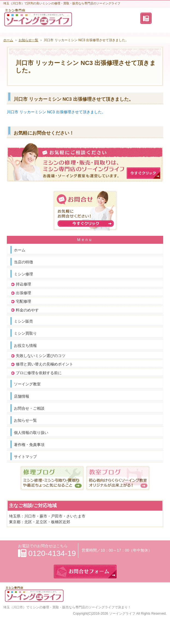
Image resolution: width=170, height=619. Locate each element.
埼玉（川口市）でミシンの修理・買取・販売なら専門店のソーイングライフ (59, 607)
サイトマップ (25, 456)
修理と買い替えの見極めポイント (44, 364)
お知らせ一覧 (25, 420)
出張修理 (23, 293)
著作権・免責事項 (29, 444)
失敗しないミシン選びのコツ (40, 355)
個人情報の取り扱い (31, 432)
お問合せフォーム (159, 18)
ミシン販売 (23, 321)
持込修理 (23, 284)
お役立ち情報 (25, 345)
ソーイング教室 (27, 384)
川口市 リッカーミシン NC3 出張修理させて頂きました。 (56, 112)
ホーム (19, 250)
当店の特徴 (23, 262)
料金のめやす (27, 310)
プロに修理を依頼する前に (39, 373)
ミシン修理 (23, 274)
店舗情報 (21, 396)
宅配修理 (23, 301)
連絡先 (146, 18)
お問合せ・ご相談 (29, 408)
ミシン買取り (25, 333)
